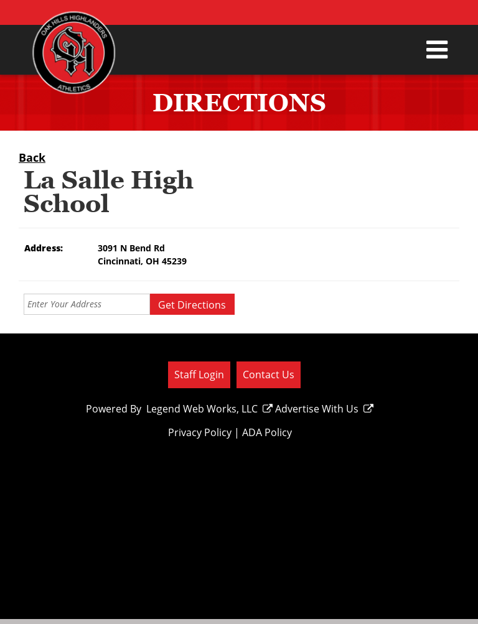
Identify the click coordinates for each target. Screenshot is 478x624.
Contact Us (268, 374)
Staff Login (199, 374)
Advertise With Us (324, 409)
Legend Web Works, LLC (209, 409)
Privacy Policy (200, 432)
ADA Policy (267, 432)
